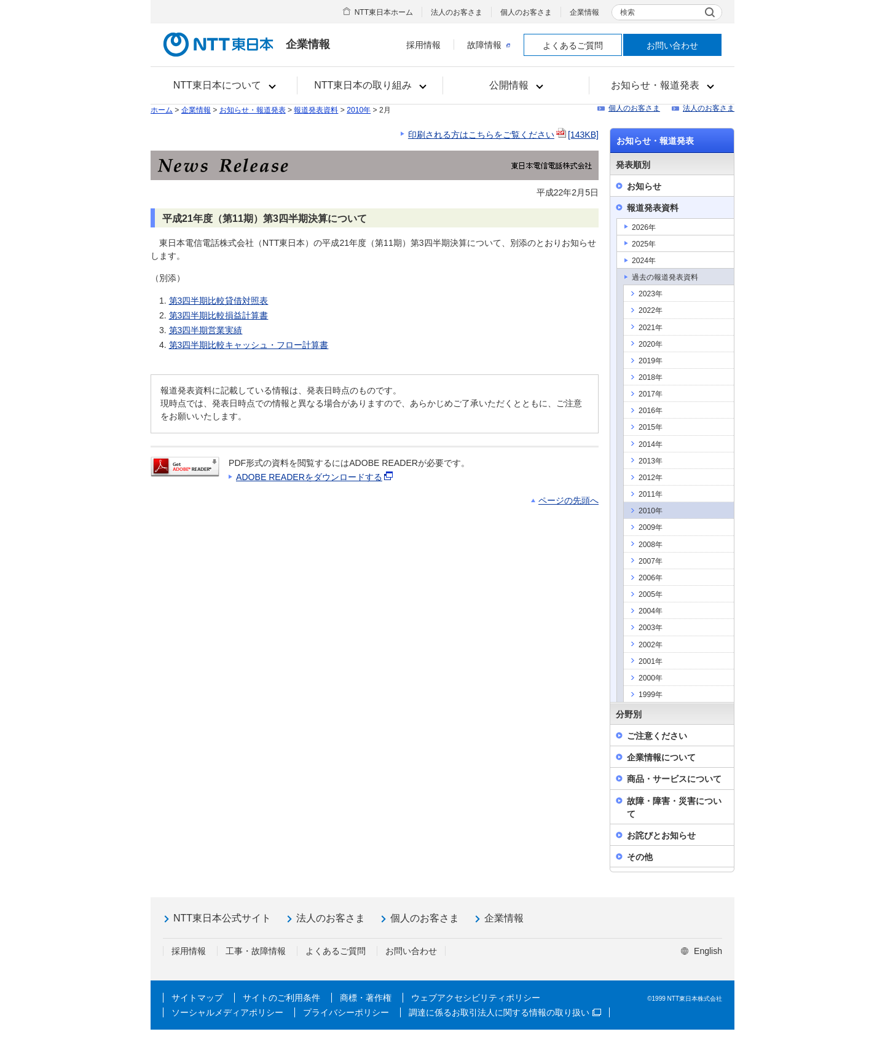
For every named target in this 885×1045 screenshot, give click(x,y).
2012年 (651, 477)
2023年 (651, 294)
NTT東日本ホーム (384, 12)
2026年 (644, 227)
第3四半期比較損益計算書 (219, 315)
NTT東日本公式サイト (222, 918)
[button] (224, 85)
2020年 (651, 344)
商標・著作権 (365, 998)
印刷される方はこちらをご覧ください (503, 135)
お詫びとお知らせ (661, 835)
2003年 (651, 627)
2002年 (651, 645)
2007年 (651, 561)
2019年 (651, 361)
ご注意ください (657, 736)
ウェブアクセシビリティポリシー (475, 998)
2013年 (651, 461)
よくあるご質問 (573, 45)
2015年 (651, 427)
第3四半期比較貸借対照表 (219, 301)
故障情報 (488, 45)
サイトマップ (197, 998)
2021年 (651, 327)
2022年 (651, 310)
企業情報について (661, 757)
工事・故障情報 (256, 951)
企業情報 (584, 12)
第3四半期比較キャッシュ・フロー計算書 (249, 345)
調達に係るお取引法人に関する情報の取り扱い (505, 1012)
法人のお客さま (456, 12)
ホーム (162, 110)
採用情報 (423, 45)
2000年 (651, 678)
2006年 (651, 578)
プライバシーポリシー (346, 1012)
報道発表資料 (316, 110)
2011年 (651, 494)
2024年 (644, 260)
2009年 (651, 527)
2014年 (651, 444)
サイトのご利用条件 (281, 998)
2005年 (651, 594)
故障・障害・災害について (674, 807)
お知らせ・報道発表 (252, 110)
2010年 (359, 110)
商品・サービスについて (674, 779)
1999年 (651, 694)
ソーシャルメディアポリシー (227, 1012)
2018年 (651, 377)
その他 (640, 857)
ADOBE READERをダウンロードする (315, 477)
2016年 (651, 410)
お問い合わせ (672, 45)
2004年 (651, 611)
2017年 (651, 394)
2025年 (644, 244)
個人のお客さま (526, 12)
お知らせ (644, 186)
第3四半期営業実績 (206, 330)
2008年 (651, 544)
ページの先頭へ (568, 500)
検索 (627, 12)
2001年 (651, 661)
